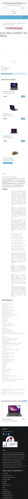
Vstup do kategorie (8, 163)
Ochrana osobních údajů (7, 495)
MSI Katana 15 (6, 113)
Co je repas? (5, 473)
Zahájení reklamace (6, 485)
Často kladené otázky (7, 475)
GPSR (4, 487)
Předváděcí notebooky (21, 23)
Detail (23, 96)
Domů (2, 23)
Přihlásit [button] (14, 13)
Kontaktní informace (8, 431)
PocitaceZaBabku (14, 3)
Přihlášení (5, 481)
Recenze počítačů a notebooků (9, 477)
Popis (3, 173)
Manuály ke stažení (6, 479)
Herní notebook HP (7, 419)
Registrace (5, 483)
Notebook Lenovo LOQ (8, 91)
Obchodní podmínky (7, 491)
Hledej (23, 8)
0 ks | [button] (14, 11)
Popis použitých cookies (7, 497)
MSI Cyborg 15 (6, 136)
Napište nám (5, 489)
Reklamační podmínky (7, 493)
